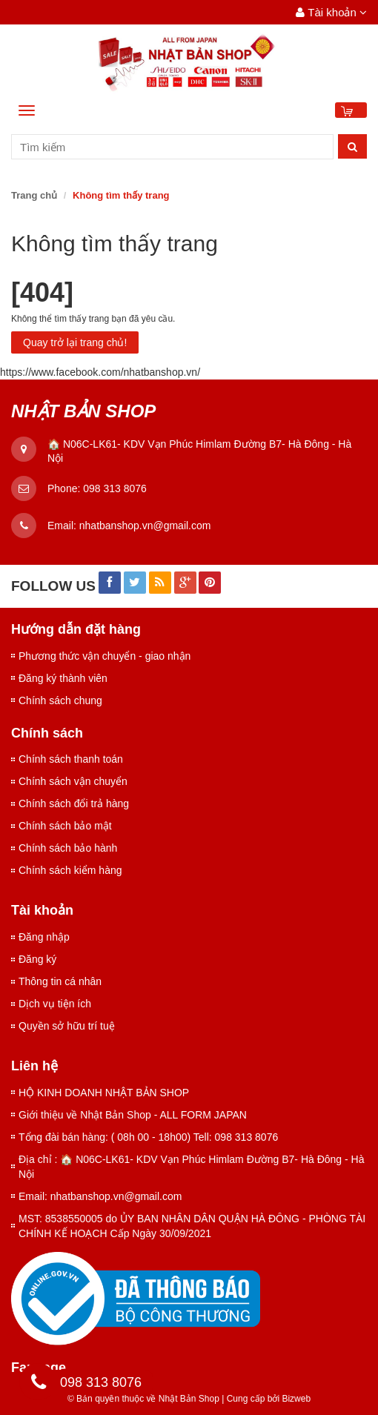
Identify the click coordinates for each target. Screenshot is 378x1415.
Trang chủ (34, 195)
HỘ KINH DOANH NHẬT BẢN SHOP (104, 1092)
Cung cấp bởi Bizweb (266, 1399)
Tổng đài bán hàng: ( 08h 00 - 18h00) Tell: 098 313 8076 (148, 1137)
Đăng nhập (44, 937)
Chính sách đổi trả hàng (74, 803)
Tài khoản (331, 12)
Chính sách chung (60, 700)
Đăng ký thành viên (63, 678)
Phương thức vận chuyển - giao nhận (104, 656)
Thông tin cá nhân (60, 981)
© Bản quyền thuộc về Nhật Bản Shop (143, 1399)
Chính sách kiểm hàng (70, 870)
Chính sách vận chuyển (73, 781)
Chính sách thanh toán (71, 759)
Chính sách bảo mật (65, 826)
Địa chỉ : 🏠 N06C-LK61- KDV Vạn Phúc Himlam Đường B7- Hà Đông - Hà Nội (192, 1166)
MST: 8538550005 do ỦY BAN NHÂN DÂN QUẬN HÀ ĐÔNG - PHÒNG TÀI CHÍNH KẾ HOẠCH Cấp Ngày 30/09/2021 (192, 1226)
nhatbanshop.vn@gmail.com (145, 525)
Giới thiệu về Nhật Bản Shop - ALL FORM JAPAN (133, 1115)
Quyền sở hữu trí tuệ (67, 1026)
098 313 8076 (115, 488)
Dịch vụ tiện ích (55, 1004)
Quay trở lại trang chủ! (75, 342)
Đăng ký (37, 959)
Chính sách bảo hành (68, 848)
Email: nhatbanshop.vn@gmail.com (100, 1196)
